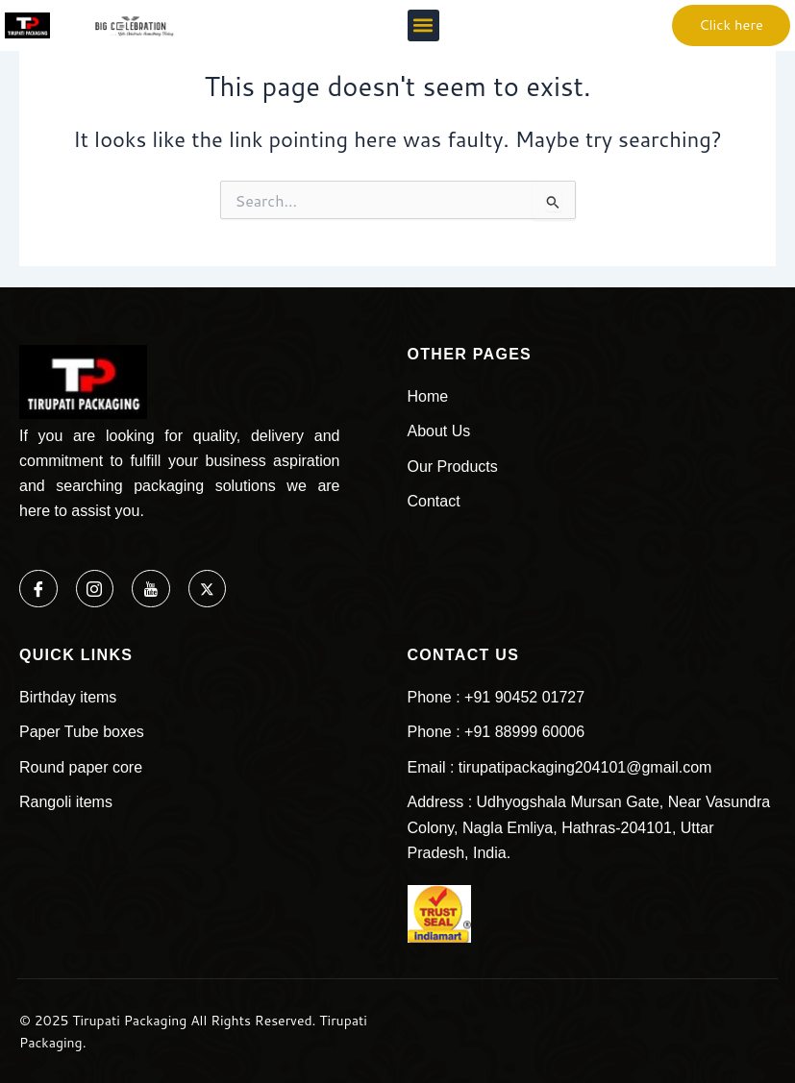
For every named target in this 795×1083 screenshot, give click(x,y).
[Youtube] (152, 589)
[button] (423, 25)
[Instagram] (95, 589)
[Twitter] (208, 589)
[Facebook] (38, 589)
